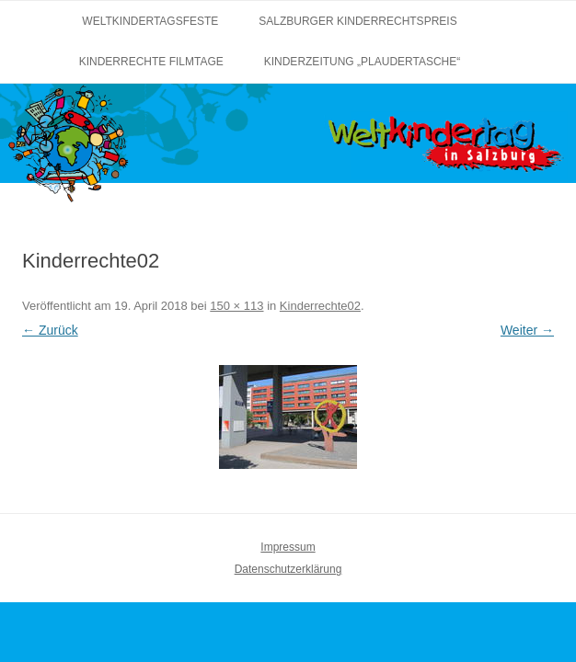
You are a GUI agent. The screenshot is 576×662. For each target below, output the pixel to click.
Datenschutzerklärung (288, 569)
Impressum (287, 547)
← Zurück (50, 330)
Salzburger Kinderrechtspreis (357, 21)
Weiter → (527, 330)
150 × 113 (236, 306)
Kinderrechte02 (320, 306)
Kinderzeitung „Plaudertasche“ (362, 61)
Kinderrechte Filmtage (151, 61)
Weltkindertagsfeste (150, 21)
